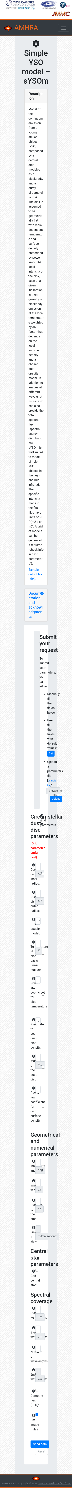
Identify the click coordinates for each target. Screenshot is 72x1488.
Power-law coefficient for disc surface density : (33, 1106)
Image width (33, 1185)
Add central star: (33, 1278)
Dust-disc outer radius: (33, 902)
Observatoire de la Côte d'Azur (54, 1483)
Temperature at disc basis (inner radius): (33, 956)
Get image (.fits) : (33, 1425)
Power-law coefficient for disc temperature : (33, 995)
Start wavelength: (33, 1313)
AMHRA (20, 28)
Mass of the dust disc (33, 1068)
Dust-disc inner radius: (33, 874)
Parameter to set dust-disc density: (33, 1033)
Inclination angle (33, 1166)
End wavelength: (33, 1374)
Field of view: (33, 1234)
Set (51, 753)
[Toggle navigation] (63, 28)
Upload (56, 798)
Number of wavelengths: (33, 1354)
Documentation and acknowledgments (35, 605)
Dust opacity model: (33, 926)
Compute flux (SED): (33, 1398)
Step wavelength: (33, 1332)
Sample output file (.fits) (35, 574)
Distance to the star (33, 1210)
